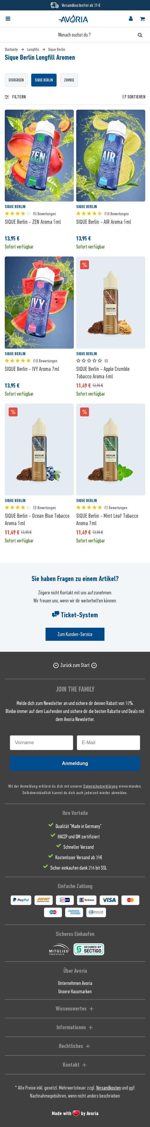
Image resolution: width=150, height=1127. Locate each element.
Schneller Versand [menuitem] (78, 847)
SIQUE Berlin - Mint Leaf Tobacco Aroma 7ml (107, 519)
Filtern (15, 96)
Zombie (69, 80)
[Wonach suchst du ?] (75, 34)
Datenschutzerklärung (100, 785)
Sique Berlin (44, 80)
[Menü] (7, 18)
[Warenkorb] (142, 18)
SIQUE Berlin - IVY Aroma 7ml (32, 369)
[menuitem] (13, 18)
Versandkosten (108, 1088)
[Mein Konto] (130, 18)
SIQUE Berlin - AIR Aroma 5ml (103, 221)
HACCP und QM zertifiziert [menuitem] (79, 837)
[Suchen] (140, 34)
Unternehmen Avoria (75, 983)
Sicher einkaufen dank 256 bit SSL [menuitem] (78, 868)
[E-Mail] (108, 742)
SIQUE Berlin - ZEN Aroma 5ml (33, 221)
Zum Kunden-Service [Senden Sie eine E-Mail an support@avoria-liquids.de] (75, 634)
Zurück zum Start (75, 665)
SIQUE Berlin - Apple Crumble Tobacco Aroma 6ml (102, 373)
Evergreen (16, 80)
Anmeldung (75, 763)
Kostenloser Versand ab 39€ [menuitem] (78, 857)
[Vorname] (41, 742)
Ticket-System (75, 615)
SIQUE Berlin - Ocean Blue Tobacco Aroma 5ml (37, 519)
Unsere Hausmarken (75, 991)
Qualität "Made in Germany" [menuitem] (78, 826)
